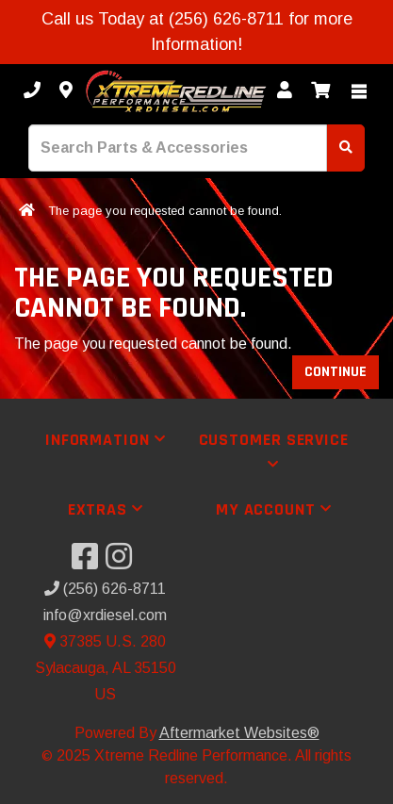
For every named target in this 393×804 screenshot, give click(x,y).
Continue (335, 372)
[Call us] (32, 91)
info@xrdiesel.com (105, 615)
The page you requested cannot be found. (165, 211)
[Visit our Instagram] (122, 562)
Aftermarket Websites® (239, 733)
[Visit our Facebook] (89, 562)
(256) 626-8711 (105, 589)
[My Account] (284, 91)
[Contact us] (66, 91)
